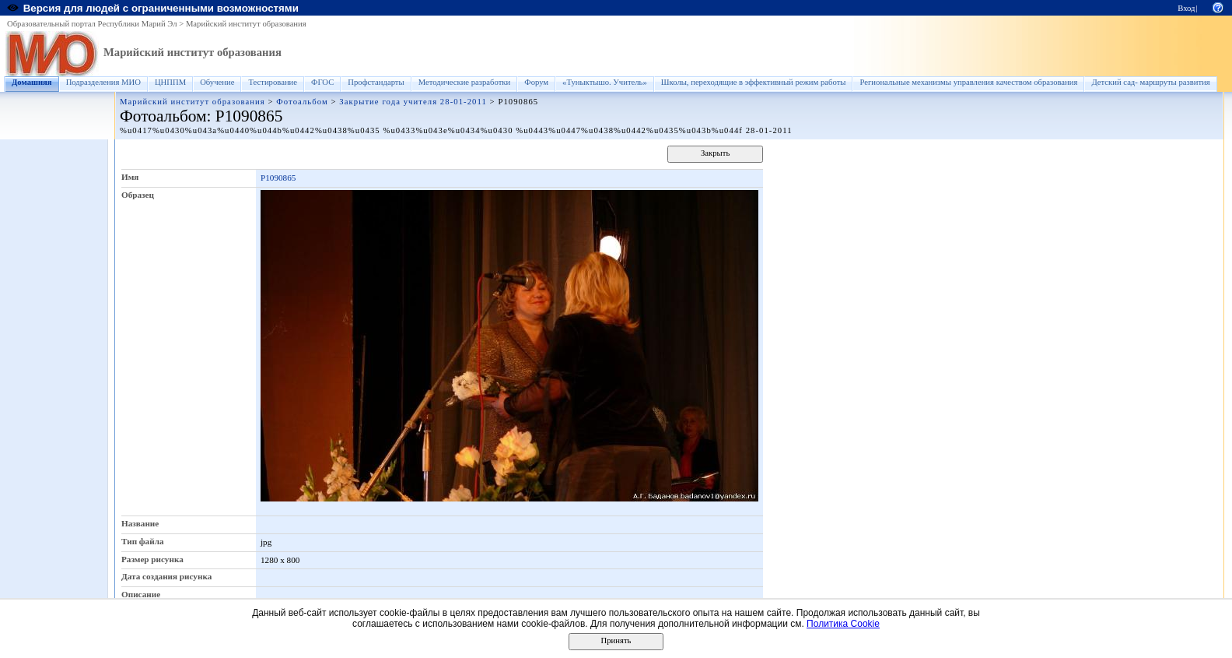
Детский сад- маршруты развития (1150, 82)
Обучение (217, 82)
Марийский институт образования (246, 23)
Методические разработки (464, 82)
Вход (1186, 8)
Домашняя (32, 82)
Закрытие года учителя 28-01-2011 (413, 101)
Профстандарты (376, 82)
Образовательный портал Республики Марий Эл (92, 23)
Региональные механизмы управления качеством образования (968, 82)
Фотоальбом (301, 101)
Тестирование (272, 82)
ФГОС (322, 82)
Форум (536, 82)
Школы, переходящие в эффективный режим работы (753, 82)
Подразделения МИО (103, 82)
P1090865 (278, 177)
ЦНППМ (170, 82)
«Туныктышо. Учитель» (604, 82)
